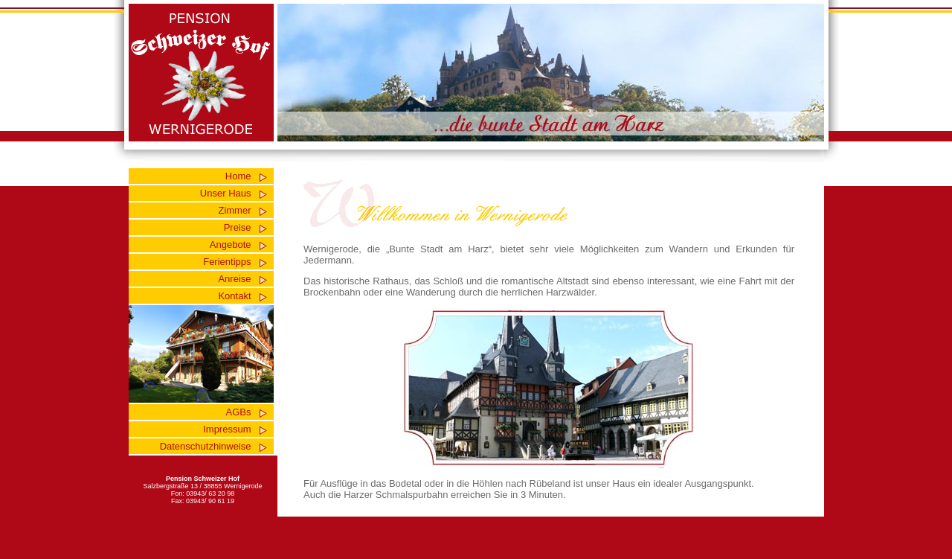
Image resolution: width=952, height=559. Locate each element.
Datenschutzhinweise (205, 446)
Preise (237, 227)
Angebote (230, 244)
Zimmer (234, 210)
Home (238, 176)
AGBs (238, 412)
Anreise (234, 278)
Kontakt (234, 295)
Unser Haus (225, 193)
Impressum (227, 429)
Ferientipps (227, 261)
